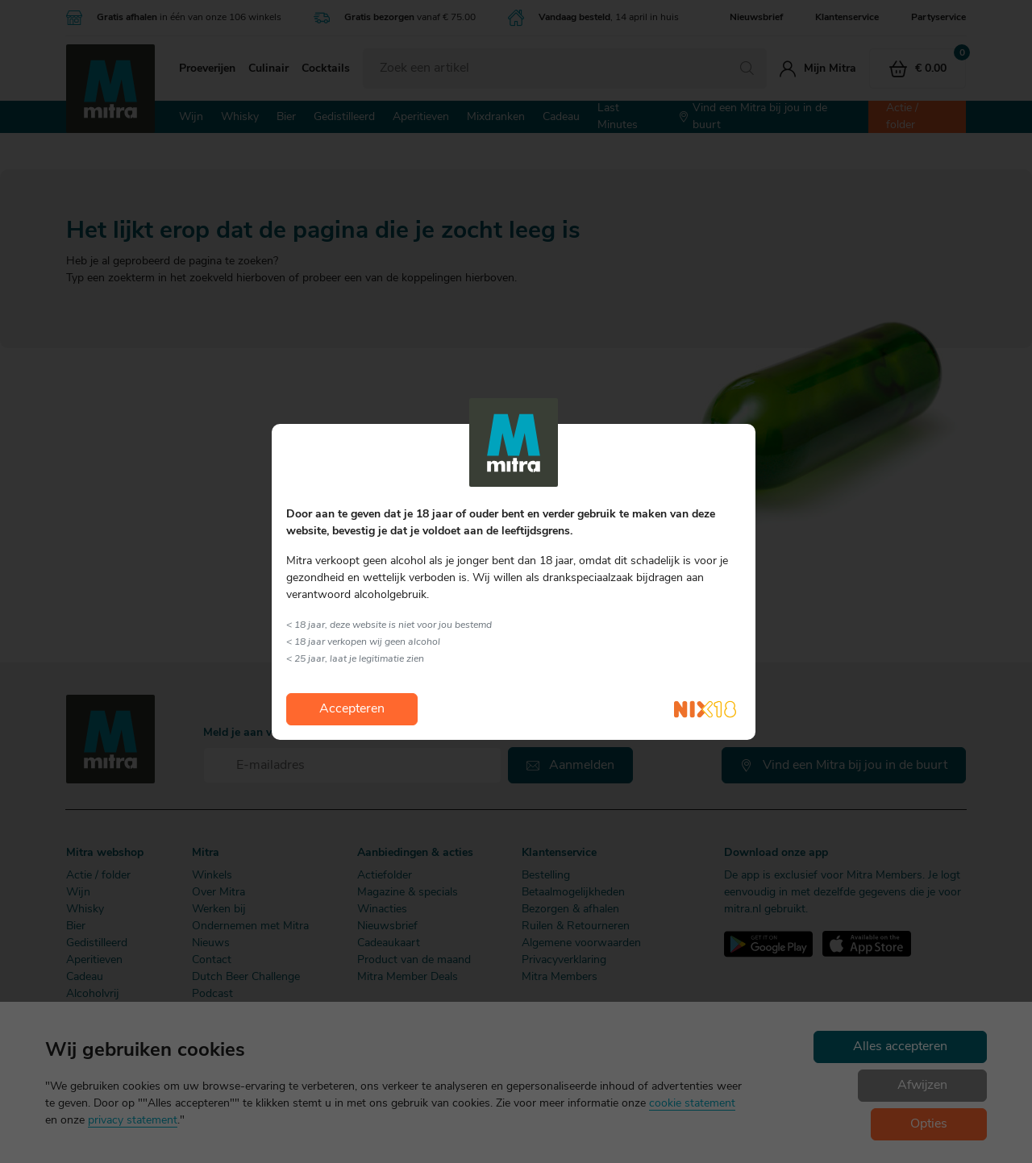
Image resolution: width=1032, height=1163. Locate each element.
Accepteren (352, 709)
